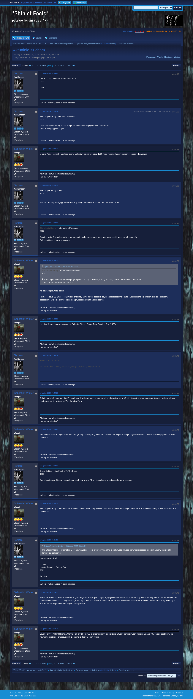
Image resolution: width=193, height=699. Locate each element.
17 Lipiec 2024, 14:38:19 (49, 223)
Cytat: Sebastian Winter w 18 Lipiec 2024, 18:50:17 (65, 546)
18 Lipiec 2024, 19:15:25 (49, 540)
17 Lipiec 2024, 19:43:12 (49, 355)
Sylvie (112, 44)
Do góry (16, 664)
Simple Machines (30, 693)
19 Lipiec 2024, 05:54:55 (49, 592)
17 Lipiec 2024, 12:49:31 (49, 149)
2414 (62, 65)
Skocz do (142, 676)
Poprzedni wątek (154, 57)
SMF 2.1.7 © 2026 (16, 693)
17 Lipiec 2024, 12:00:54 (49, 111)
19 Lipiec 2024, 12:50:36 (49, 629)
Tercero (18, 73)
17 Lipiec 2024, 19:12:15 (49, 319)
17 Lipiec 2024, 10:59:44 (49, 73)
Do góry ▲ (179, 693)
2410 (38, 65)
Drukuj (176, 66)
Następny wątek (172, 57)
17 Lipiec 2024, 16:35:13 (49, 260)
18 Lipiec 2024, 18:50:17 (49, 503)
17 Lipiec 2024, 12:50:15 (49, 185)
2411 (44, 65)
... (35, 65)
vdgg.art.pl (139, 31)
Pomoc (157, 693)
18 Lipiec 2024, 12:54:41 (49, 429)
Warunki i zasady (168, 693)
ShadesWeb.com (30, 696)
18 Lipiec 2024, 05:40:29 (49, 393)
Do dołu (16, 66)
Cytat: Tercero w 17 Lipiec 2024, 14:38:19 (61, 267)
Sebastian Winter (23, 148)
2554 (69, 65)
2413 (56, 65)
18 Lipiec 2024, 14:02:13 (49, 466)
